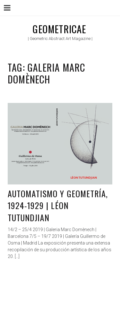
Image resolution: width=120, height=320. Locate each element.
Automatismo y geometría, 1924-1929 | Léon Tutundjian (58, 205)
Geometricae (59, 29)
